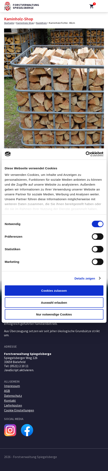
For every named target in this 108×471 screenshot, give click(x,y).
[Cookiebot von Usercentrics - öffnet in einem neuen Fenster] (85, 154)
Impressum (12, 386)
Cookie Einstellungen (19, 410)
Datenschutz (13, 396)
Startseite (9, 22)
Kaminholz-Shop (25, 22)
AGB (7, 391)
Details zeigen (84, 278)
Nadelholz (41, 22)
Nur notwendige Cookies (54, 314)
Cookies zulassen (54, 290)
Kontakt (10, 400)
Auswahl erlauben (54, 302)
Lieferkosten (13, 405)
